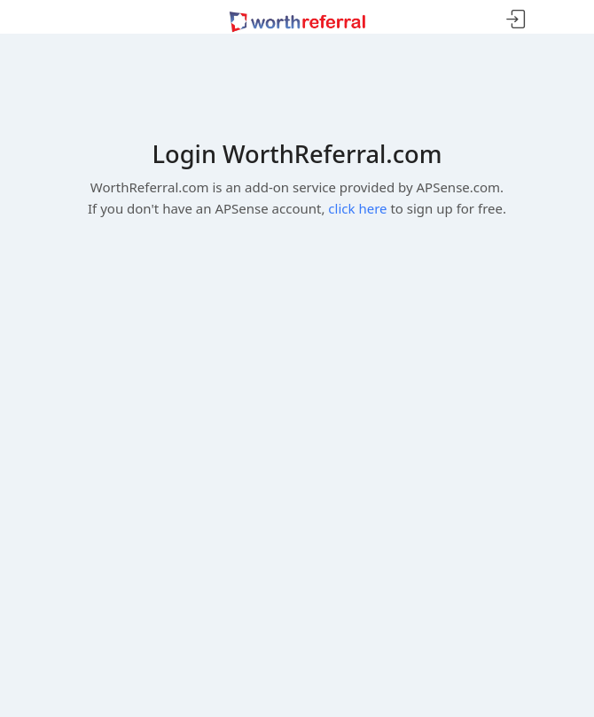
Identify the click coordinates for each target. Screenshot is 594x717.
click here (357, 208)
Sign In (516, 20)
